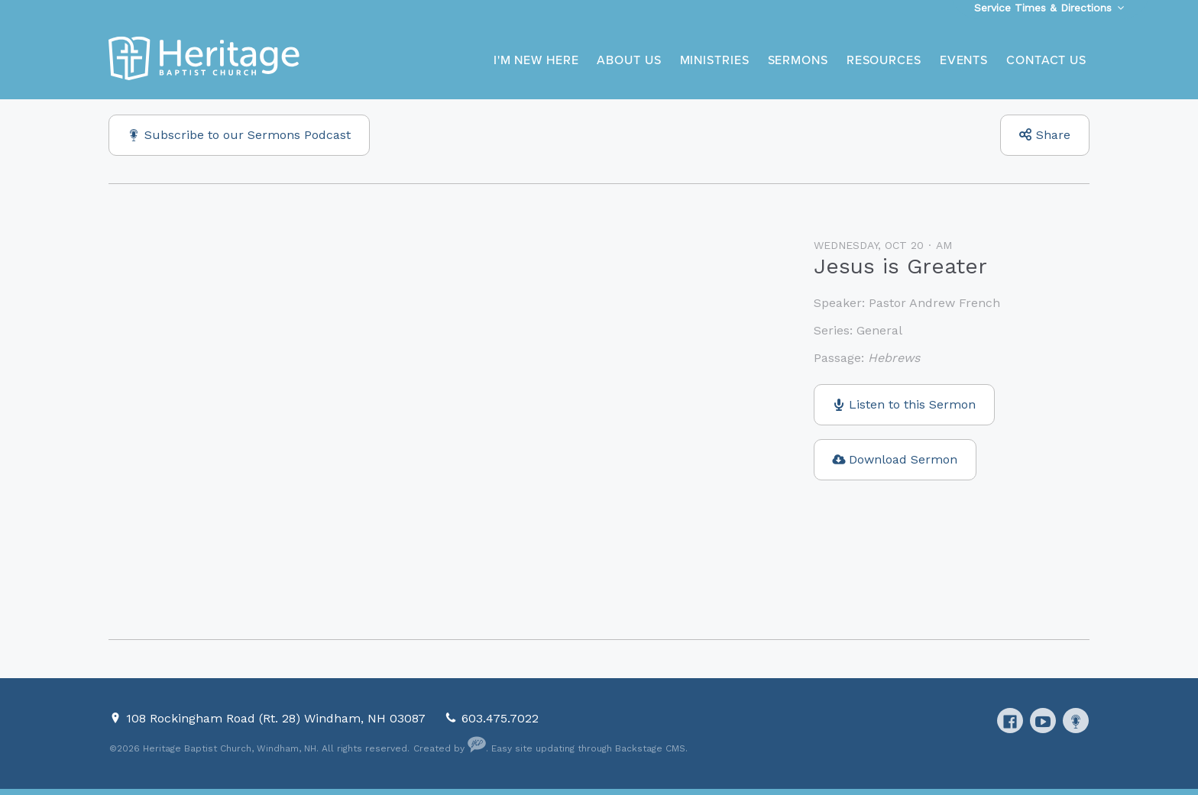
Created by (449, 748)
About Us (629, 60)
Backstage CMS (650, 748)
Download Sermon (903, 459)
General (879, 330)
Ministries (715, 60)
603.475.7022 (500, 718)
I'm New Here (536, 60)
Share (1053, 135)
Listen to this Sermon (912, 404)
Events (964, 60)
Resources (884, 60)
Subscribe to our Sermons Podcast (247, 135)
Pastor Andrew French (934, 303)
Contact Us (1046, 60)
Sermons (798, 60)
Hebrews (894, 358)
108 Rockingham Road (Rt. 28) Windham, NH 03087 (277, 718)
